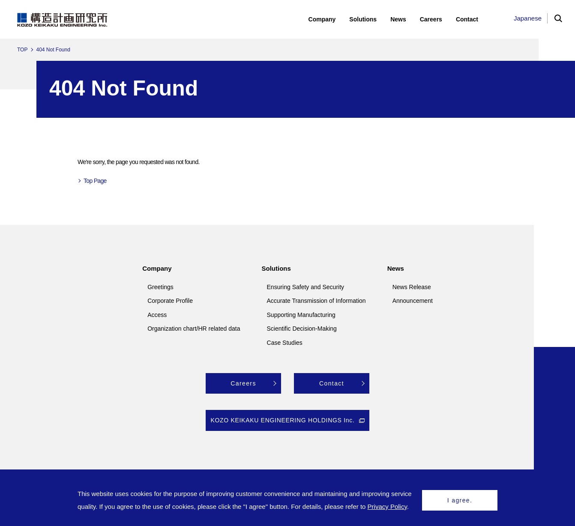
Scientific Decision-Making (302, 328)
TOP (22, 50)
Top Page (95, 180)
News (395, 268)
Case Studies (284, 342)
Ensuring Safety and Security (305, 287)
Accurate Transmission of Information (316, 300)
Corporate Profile (170, 300)
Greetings (160, 287)
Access (157, 314)
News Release (411, 287)
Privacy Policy (387, 506)
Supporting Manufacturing (301, 314)
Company (156, 268)
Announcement (412, 300)
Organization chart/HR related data (193, 328)
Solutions (276, 268)
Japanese (528, 18)
